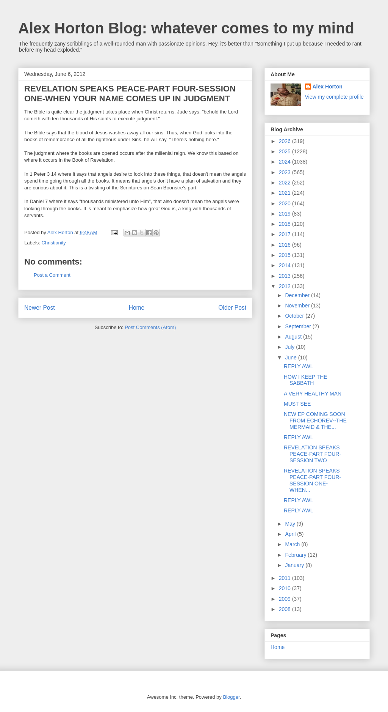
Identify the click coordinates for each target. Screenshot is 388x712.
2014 (285, 265)
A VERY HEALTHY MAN (312, 394)
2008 (285, 609)
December (298, 295)
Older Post (232, 307)
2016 (285, 245)
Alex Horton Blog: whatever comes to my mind (186, 28)
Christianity (54, 243)
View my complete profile (334, 97)
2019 (285, 214)
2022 (285, 183)
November (298, 305)
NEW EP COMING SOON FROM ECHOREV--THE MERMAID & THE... (315, 420)
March (293, 544)
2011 (285, 578)
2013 (285, 276)
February (296, 555)
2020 (285, 203)
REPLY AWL (298, 366)
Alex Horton (328, 86)
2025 (285, 151)
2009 (285, 599)
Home (137, 307)
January (295, 565)
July (290, 347)
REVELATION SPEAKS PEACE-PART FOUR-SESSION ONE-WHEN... (312, 480)
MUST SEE (297, 404)
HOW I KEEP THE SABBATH (305, 380)
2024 (285, 162)
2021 (285, 193)
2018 (285, 224)
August (294, 337)
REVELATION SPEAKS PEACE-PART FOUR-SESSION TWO (312, 453)
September (298, 326)
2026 (285, 141)
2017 (285, 234)
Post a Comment (52, 275)
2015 (285, 255)
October (295, 316)
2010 (285, 588)
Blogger (231, 697)
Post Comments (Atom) (150, 327)
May (290, 524)
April (291, 534)
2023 (285, 172)
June (291, 357)
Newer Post (39, 307)
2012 (285, 286)
